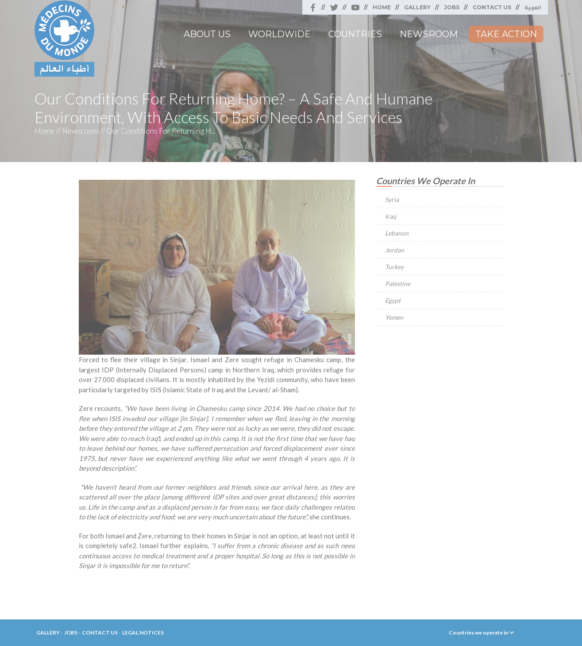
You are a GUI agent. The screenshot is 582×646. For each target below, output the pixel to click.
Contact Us (492, 7)
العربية (532, 7)
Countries (355, 34)
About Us (207, 34)
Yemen (394, 317)
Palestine (397, 283)
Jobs (451, 7)
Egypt (393, 300)
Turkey (394, 267)
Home (382, 7)
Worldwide (279, 34)
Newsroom (429, 34)
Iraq (390, 216)
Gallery (417, 7)
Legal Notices (143, 632)
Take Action (506, 34)
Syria (392, 199)
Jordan (394, 250)
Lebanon (397, 233)
